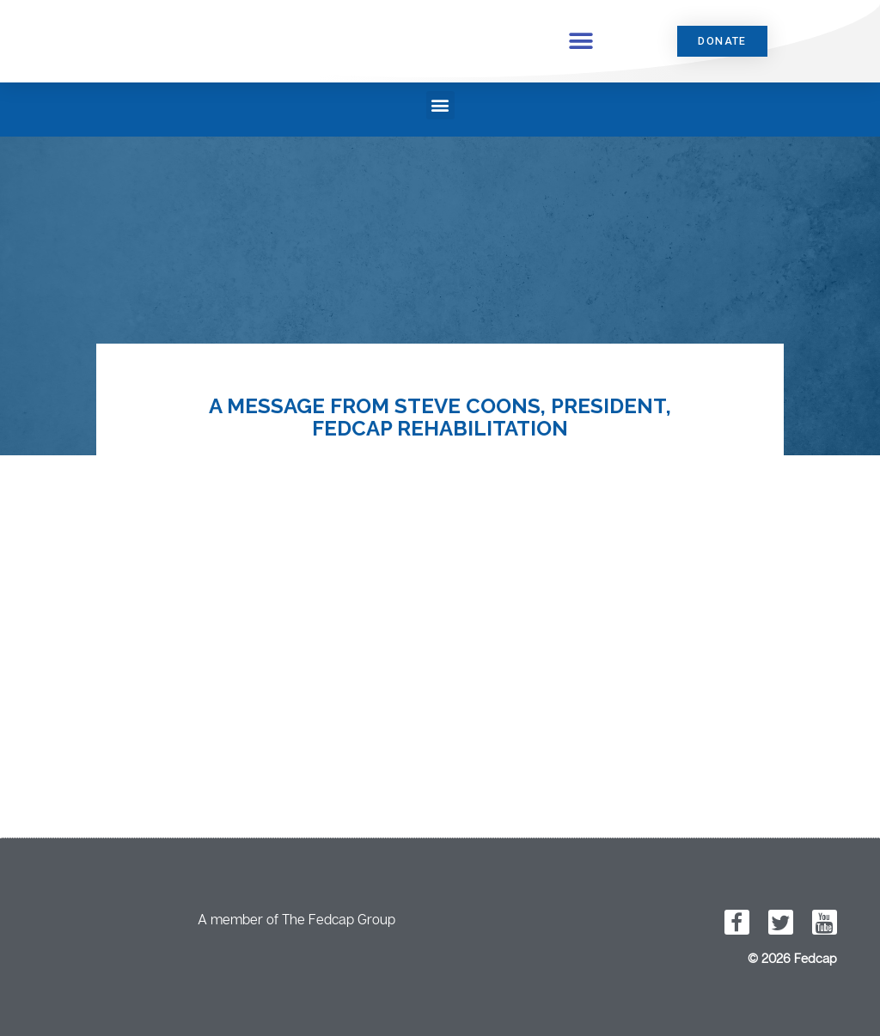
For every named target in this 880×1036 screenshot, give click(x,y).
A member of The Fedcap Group (296, 919)
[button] (581, 40)
